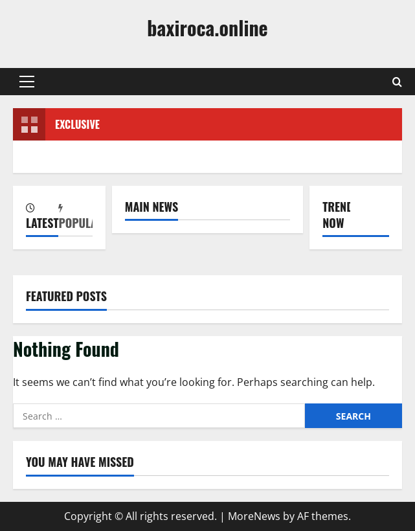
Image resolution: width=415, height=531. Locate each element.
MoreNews (254, 516)
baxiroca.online (207, 27)
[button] (27, 81)
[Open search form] (397, 82)
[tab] (42, 217)
